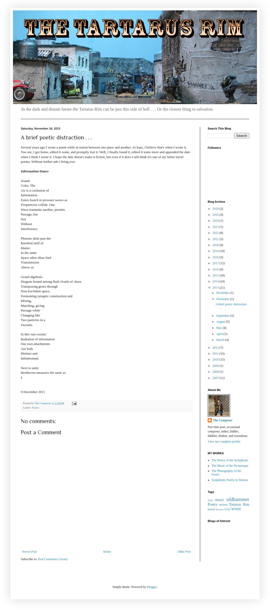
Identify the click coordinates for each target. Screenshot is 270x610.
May (219, 328)
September (223, 315)
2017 (216, 263)
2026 (216, 209)
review (223, 504)
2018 (216, 257)
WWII (236, 509)
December (223, 293)
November (223, 299)
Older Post (184, 551)
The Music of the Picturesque (230, 465)
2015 (216, 275)
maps (210, 500)
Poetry (35, 407)
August (221, 321)
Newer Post (29, 551)
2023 (216, 227)
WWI (227, 509)
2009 (216, 366)
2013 (216, 287)
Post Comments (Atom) (53, 559)
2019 (216, 251)
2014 (216, 281)
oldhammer (238, 499)
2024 (216, 220)
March (220, 340)
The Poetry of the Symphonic (230, 460)
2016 (216, 269)
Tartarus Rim (239, 504)
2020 (216, 245)
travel (211, 509)
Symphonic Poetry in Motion (230, 480)
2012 (216, 347)
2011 (216, 353)
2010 (216, 359)
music (219, 500)
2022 (216, 233)
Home (107, 551)
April (220, 334)
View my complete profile (224, 441)
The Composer (223, 420)
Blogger (152, 587)
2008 (216, 372)
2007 (216, 378)
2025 (216, 214)
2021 (216, 239)
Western (219, 509)
